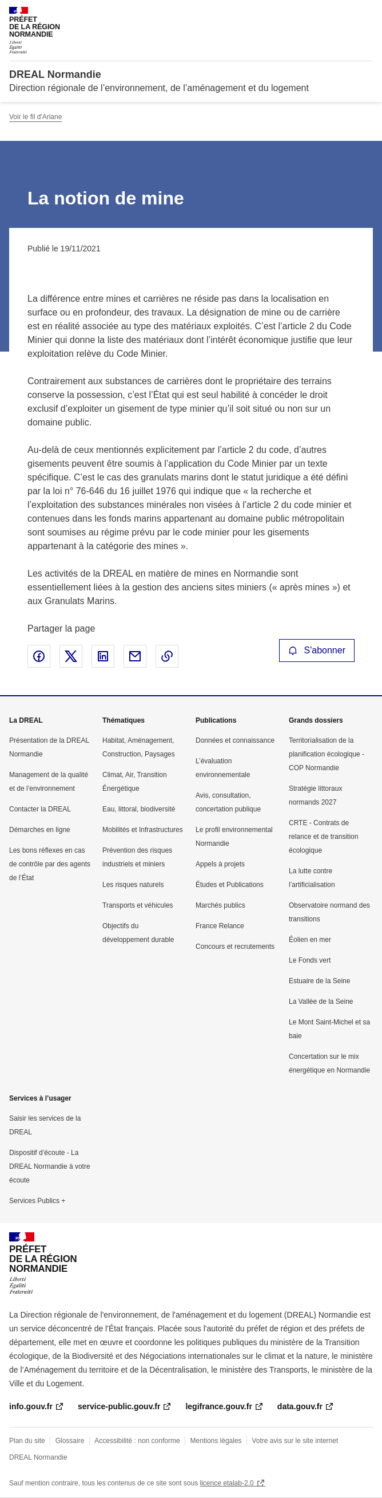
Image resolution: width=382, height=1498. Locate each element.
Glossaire (70, 1441)
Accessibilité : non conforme (137, 1441)
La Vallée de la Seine (321, 1002)
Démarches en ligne (39, 830)
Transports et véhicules (137, 905)
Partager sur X (70, 656)
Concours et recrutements (235, 947)
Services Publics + (37, 1201)
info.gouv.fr (31, 1406)
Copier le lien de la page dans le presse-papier (167, 656)
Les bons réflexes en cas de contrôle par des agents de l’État (49, 864)
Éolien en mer (310, 940)
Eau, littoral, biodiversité (138, 809)
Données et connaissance (235, 740)
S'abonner (316, 650)
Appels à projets (220, 864)
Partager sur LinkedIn (102, 656)
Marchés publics (220, 905)
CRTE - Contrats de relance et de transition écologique (323, 836)
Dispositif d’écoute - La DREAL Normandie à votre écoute (49, 1166)
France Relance (220, 926)
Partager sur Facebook (38, 656)
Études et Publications (230, 885)
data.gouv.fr (300, 1406)
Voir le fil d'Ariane (35, 117)
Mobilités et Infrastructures (142, 830)
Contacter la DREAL (40, 809)
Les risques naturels (133, 885)
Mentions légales (216, 1441)
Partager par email (135, 656)
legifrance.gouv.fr (218, 1406)
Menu (366, 13)
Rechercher (343, 13)
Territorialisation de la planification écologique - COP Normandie (326, 754)
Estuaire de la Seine (319, 981)
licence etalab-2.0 (227, 1483)
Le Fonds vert (310, 960)
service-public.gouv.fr (119, 1406)
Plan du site (27, 1441)
